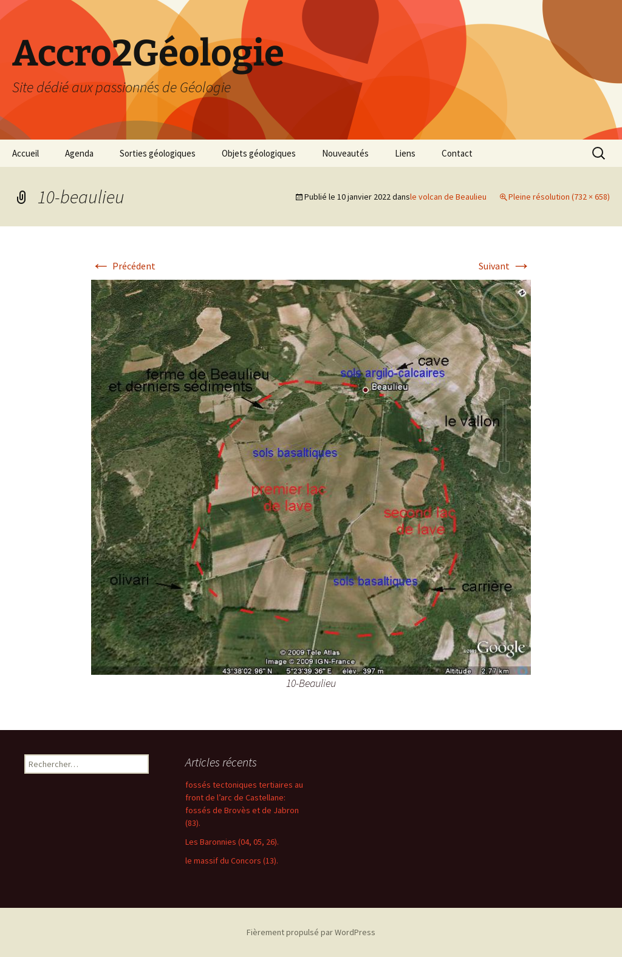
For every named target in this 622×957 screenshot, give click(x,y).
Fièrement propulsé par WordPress (311, 932)
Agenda (79, 153)
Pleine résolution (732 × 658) (559, 196)
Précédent (123, 266)
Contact (457, 153)
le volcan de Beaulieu (448, 196)
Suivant (505, 266)
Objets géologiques (259, 153)
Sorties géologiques (158, 153)
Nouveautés (345, 153)
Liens (405, 153)
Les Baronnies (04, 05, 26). (232, 841)
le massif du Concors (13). (231, 860)
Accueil (25, 153)
